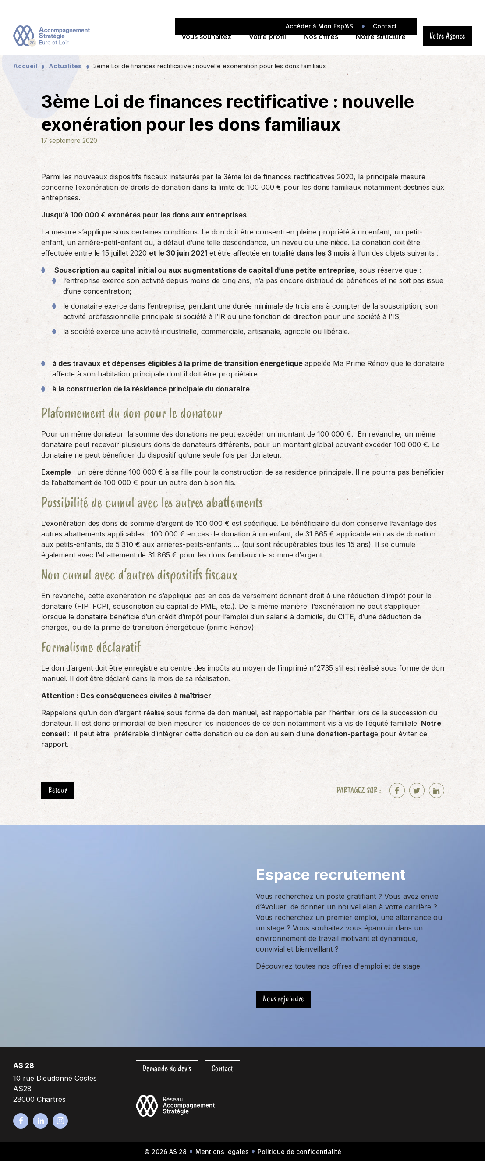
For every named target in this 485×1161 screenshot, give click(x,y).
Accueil (25, 66)
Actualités (65, 66)
